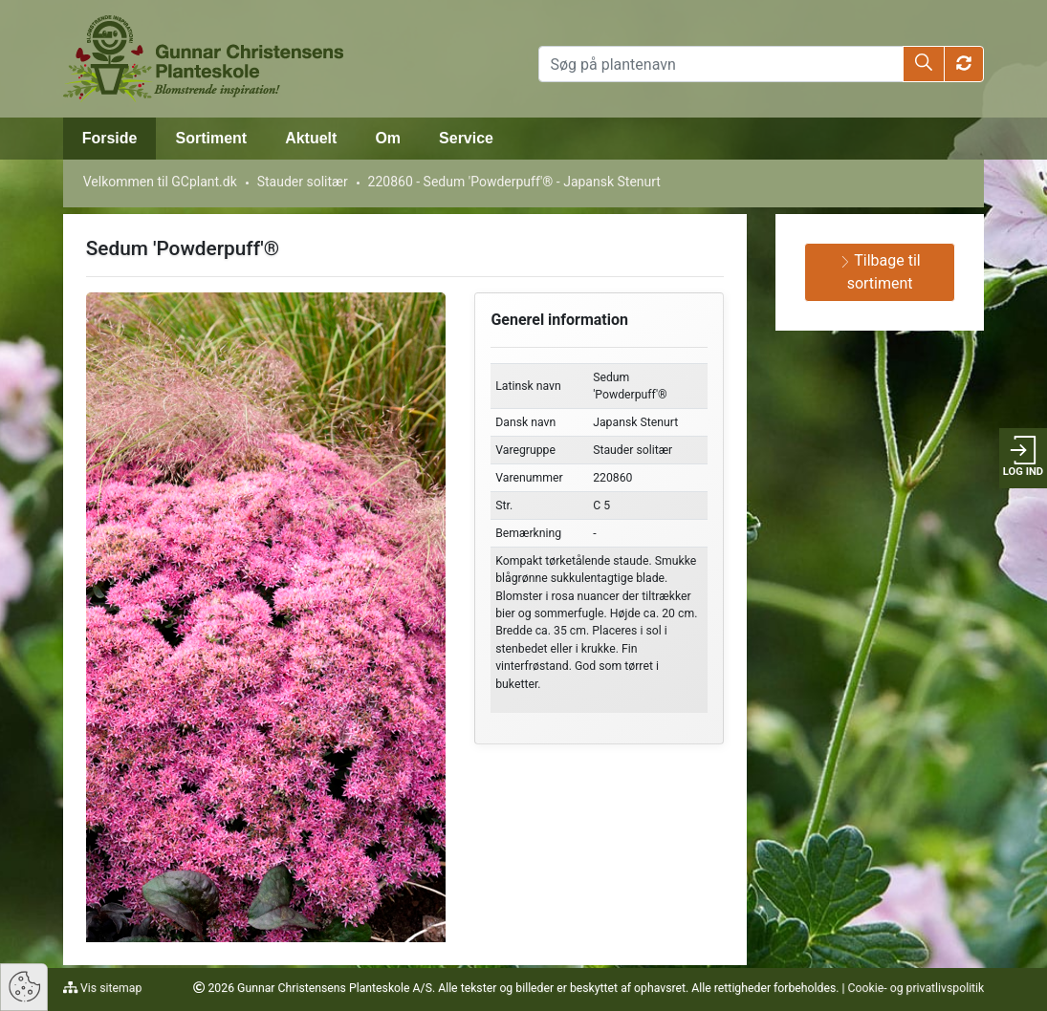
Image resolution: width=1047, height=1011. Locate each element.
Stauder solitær (302, 181)
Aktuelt (311, 138)
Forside (110, 138)
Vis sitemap (109, 988)
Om (388, 138)
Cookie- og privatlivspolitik (916, 988)
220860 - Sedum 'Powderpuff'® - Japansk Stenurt (514, 181)
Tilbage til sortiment (880, 271)
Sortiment (211, 138)
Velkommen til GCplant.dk (160, 181)
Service (466, 138)
